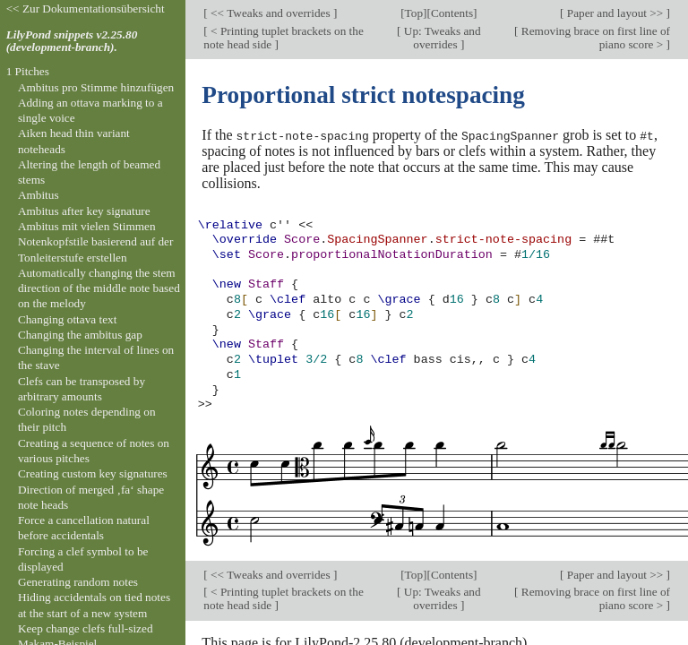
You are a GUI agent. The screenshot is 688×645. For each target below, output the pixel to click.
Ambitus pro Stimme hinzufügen (96, 87)
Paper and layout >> (615, 13)
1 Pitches (27, 71)
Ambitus (38, 195)
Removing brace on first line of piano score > (594, 37)
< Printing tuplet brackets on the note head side (283, 37)
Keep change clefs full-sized (85, 628)
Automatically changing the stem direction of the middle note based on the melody (99, 288)
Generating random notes (78, 582)
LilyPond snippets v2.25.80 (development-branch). (72, 41)
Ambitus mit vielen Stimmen (87, 226)
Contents (452, 13)
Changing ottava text (67, 319)
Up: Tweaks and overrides (440, 37)
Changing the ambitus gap (80, 334)
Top (414, 13)
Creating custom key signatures (93, 473)
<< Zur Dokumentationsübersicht (85, 8)
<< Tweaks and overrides (270, 13)
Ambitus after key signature (84, 211)
